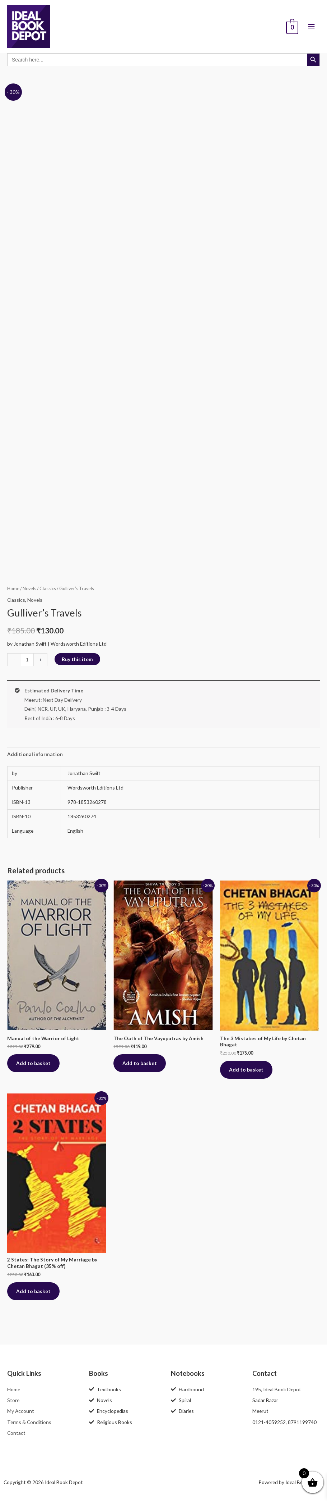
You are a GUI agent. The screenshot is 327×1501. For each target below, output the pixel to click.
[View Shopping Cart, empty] (291, 26)
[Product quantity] (27, 659)
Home (13, 588)
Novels (29, 588)
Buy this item (77, 659)
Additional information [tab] (35, 754)
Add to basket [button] (33, 1063)
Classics (47, 588)
